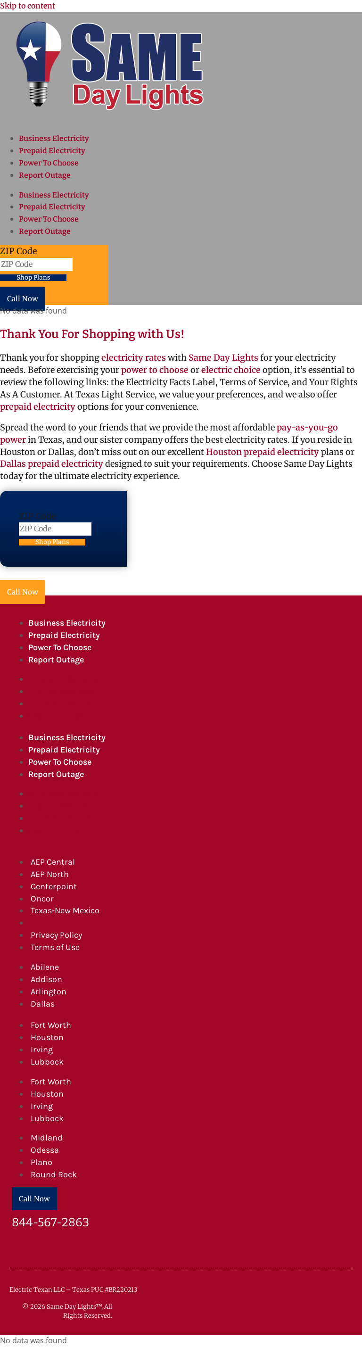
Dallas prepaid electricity (51, 463)
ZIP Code (18, 251)
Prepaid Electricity (52, 150)
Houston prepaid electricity (262, 451)
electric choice (231, 369)
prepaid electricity (37, 406)
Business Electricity (54, 138)
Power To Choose (49, 162)
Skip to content (27, 5)
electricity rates (133, 357)
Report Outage (45, 175)
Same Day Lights (223, 357)
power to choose (155, 369)
